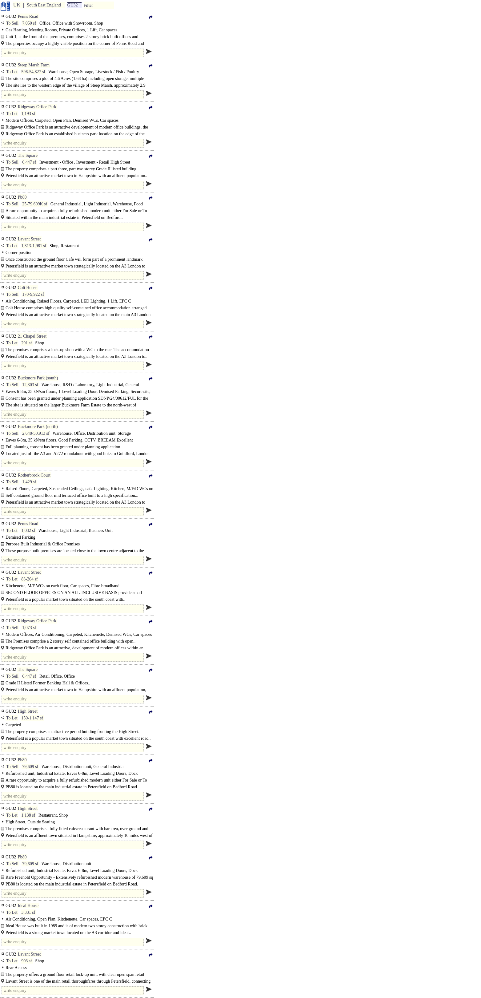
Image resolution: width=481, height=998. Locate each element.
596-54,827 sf (33, 71)
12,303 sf (30, 384)
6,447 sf (29, 162)
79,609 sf (30, 766)
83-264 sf (29, 579)
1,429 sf (29, 482)
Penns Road (28, 16)
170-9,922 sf (33, 294)
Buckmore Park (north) (38, 426)
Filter (88, 5)
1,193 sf (28, 113)
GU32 (72, 5)
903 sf (26, 961)
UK (16, 4)
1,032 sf (28, 530)
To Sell (12, 23)
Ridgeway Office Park (37, 107)
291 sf (26, 343)
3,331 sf (28, 912)
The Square (28, 155)
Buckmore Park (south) (38, 378)
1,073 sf (29, 627)
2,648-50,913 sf (35, 433)
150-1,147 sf (32, 718)
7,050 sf (29, 23)
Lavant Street (29, 239)
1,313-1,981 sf (33, 246)
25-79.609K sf (34, 204)
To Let (12, 71)
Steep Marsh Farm (34, 65)
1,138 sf (28, 815)
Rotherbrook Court (34, 475)
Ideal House (28, 905)
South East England (44, 5)
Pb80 (22, 197)
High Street (28, 711)
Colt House (27, 287)
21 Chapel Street (32, 336)
